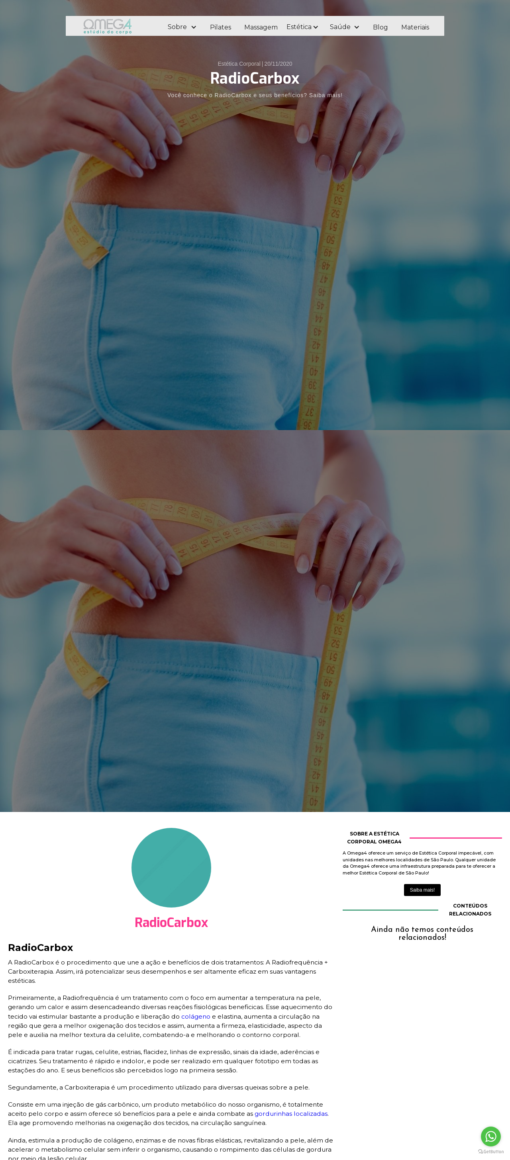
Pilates (220, 27)
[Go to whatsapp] (491, 1136)
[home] (118, 26)
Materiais (415, 27)
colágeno (195, 1016)
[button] (182, 27)
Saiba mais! (422, 890)
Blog (380, 27)
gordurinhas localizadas (291, 1113)
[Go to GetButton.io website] (491, 1151)
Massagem (261, 27)
